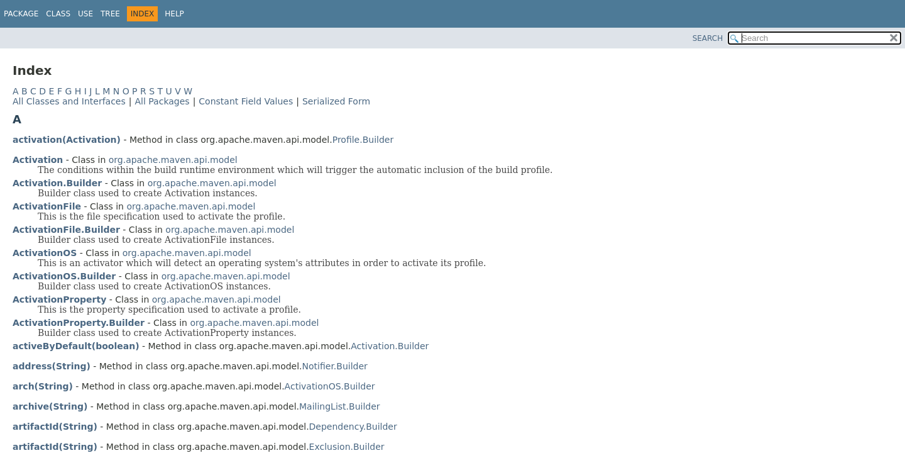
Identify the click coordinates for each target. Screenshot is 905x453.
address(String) (51, 366)
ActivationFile (47, 206)
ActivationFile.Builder (66, 230)
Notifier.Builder (335, 366)
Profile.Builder (363, 140)
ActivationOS (45, 253)
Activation (38, 160)
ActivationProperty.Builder (79, 323)
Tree (110, 13)
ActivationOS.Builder (64, 276)
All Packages (161, 101)
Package (21, 13)
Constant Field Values (246, 101)
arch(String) (43, 386)
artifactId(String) (55, 427)
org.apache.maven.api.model (173, 160)
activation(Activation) (67, 140)
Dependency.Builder (353, 427)
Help (174, 13)
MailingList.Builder (339, 406)
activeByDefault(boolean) (76, 346)
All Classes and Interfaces (69, 101)
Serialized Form (336, 101)
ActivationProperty (59, 299)
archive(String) (50, 406)
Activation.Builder (57, 183)
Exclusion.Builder (347, 447)
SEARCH (708, 38)
